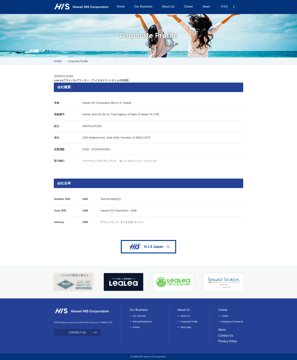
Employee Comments (232, 321)
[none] (225, 7)
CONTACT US (77, 332)
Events (136, 327)
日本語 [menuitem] (221, 6)
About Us (185, 316)
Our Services (139, 316)
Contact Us (225, 335)
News (222, 329)
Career (224, 316)
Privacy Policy (227, 341)
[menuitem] (225, 7)
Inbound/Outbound (142, 321)
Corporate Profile (189, 321)
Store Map (186, 327)
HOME (58, 61)
